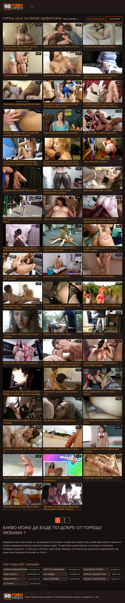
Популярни (114, 19)
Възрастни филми (95, 19)
